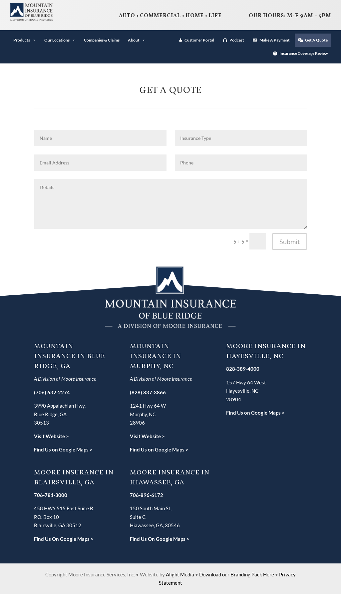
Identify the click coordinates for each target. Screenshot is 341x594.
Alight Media (180, 574)
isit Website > (149, 436)
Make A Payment (274, 40)
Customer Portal (199, 40)
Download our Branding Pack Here (236, 574)
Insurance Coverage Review (303, 53)
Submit (289, 242)
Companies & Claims (102, 40)
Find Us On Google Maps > (64, 539)
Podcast (236, 40)
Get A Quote (316, 40)
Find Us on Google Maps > (63, 449)
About (137, 40)
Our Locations (60, 40)
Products (24, 40)
